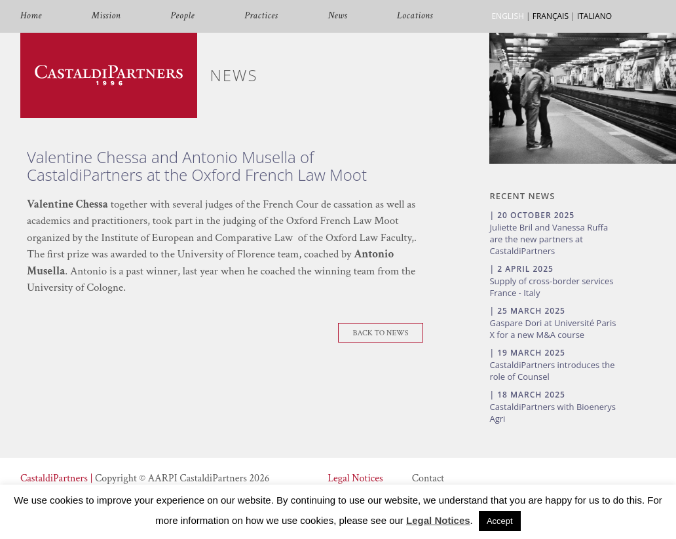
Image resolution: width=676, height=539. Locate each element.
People (182, 16)
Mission (106, 16)
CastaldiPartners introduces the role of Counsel (551, 370)
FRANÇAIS (551, 16)
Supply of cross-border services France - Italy (551, 287)
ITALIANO (594, 16)
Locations (415, 16)
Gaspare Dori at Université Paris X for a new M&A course (552, 329)
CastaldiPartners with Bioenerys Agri (552, 412)
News (337, 16)
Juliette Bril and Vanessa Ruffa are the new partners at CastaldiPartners (548, 239)
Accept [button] (500, 521)
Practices (261, 16)
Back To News (381, 333)
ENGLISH (507, 16)
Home (31, 16)
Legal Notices (355, 478)
